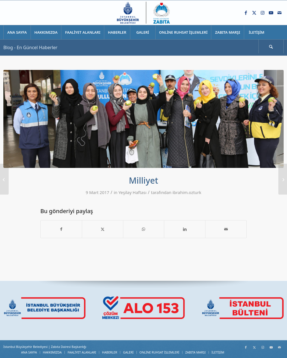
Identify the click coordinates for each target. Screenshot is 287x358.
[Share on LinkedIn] (184, 229)
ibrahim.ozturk (186, 192)
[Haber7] (4, 179)
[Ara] (271, 46)
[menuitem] (17, 32)
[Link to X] (254, 12)
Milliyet (143, 180)
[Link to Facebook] (246, 12)
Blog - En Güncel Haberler (30, 47)
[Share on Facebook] (61, 229)
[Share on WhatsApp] (143, 229)
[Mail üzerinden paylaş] (225, 229)
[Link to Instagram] (262, 12)
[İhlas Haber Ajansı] (282, 179)
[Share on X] (102, 229)
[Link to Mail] (279, 12)
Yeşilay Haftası (133, 192)
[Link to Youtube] (271, 12)
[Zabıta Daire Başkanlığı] (143, 12)
